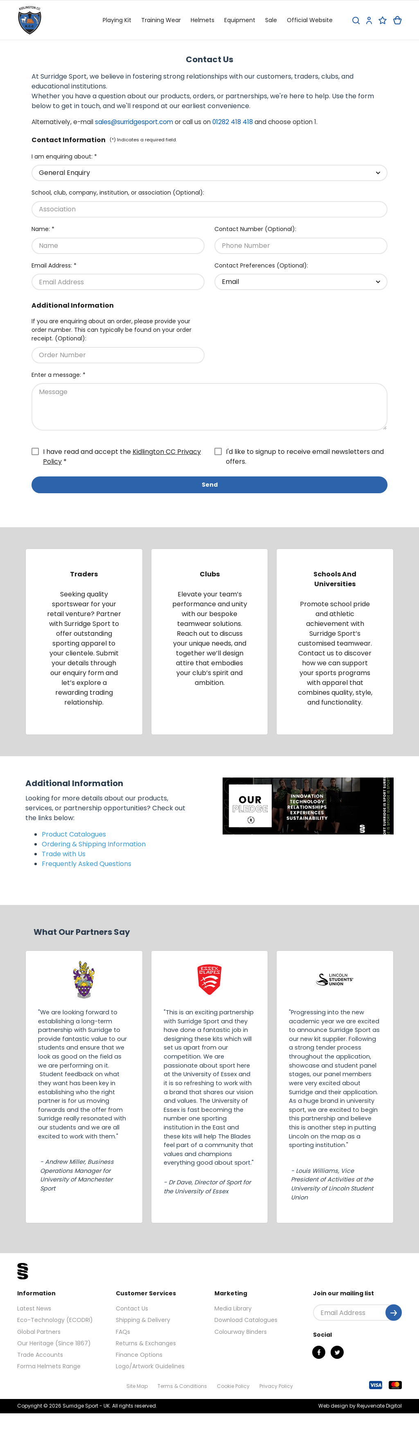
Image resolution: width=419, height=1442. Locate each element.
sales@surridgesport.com (134, 122)
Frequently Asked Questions (86, 863)
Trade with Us (64, 854)
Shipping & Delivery (143, 1320)
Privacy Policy (276, 1386)
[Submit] (393, 1312)
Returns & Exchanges (146, 1343)
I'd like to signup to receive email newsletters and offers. (305, 456)
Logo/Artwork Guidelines (150, 1366)
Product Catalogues (74, 834)
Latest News (34, 1308)
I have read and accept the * (122, 456)
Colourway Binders (240, 1332)
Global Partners (39, 1332)
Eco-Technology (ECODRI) (55, 1320)
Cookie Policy (233, 1386)
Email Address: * (54, 265)
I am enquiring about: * (64, 156)
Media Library (233, 1308)
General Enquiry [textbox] (64, 172)
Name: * (43, 229)
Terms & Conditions (182, 1386)
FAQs (123, 1332)
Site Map (137, 1386)
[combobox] (209, 173)
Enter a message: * (59, 375)
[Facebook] (318, 1352)
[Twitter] (337, 1352)
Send (210, 485)
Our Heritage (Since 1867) (54, 1343)
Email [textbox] (230, 281)
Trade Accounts (40, 1355)
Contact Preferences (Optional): (261, 265)
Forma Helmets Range (49, 1366)
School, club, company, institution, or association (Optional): (118, 192)
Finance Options (139, 1355)
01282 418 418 (232, 122)
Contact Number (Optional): (255, 229)
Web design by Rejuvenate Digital (360, 1405)
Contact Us (132, 1308)
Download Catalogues (245, 1320)
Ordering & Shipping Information (94, 844)
